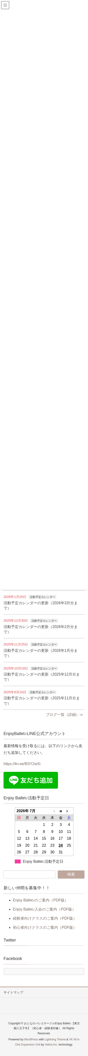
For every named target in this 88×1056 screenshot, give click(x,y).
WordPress (31, 1039)
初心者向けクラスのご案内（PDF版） (45, 927)
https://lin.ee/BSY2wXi (22, 764)
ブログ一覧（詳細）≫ (64, 715)
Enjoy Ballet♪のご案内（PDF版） (41, 900)
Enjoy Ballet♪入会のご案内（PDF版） (44, 909)
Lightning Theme (55, 1039)
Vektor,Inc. (51, 1044)
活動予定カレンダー (42, 597)
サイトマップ (13, 992)
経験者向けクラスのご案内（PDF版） (45, 918)
